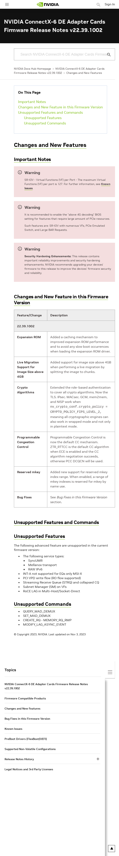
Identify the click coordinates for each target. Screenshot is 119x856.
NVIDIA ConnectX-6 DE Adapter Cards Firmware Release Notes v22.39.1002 (46, 685)
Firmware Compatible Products (25, 697)
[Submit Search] (107, 54)
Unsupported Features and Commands (50, 112)
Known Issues (13, 728)
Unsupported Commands (45, 123)
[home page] (48, 4)
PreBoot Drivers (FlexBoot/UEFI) (26, 738)
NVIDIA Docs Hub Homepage (32, 68)
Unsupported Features (43, 118)
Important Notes (32, 101)
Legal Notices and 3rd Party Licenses (29, 768)
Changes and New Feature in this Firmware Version (60, 107)
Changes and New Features (84, 73)
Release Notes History (19, 758)
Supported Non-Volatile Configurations (30, 748)
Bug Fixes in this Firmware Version (27, 718)
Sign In (110, 4)
